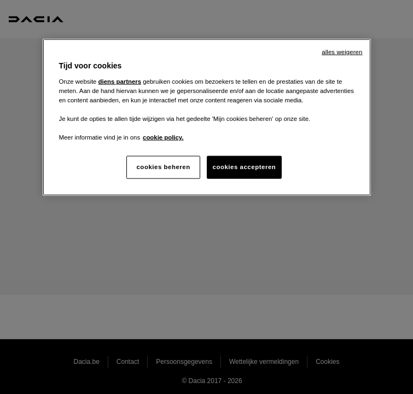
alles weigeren (342, 52)
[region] (207, 117)
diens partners (119, 81)
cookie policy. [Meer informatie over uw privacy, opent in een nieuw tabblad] (163, 137)
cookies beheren (163, 167)
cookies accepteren (244, 167)
